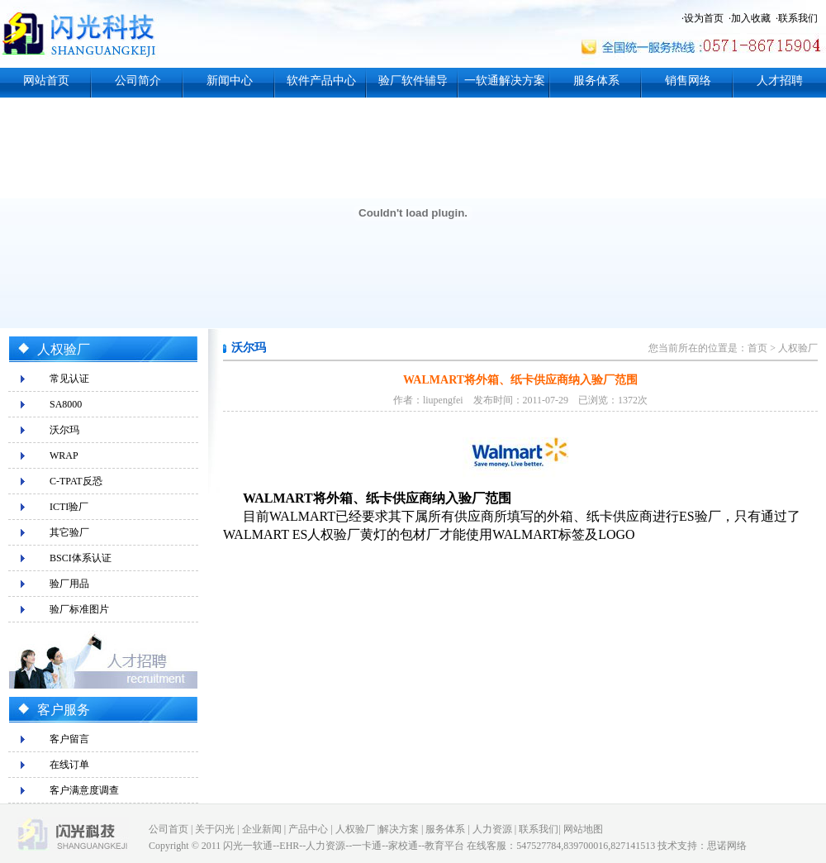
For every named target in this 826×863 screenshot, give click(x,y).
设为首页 (704, 18)
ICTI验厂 (69, 507)
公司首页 (168, 829)
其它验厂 (69, 532)
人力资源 (492, 829)
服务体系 (596, 80)
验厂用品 (69, 583)
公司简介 (138, 80)
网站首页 (46, 80)
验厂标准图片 (79, 609)
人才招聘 (780, 80)
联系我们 (798, 18)
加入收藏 (751, 18)
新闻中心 (229, 80)
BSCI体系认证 (81, 558)
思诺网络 (727, 845)
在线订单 (69, 764)
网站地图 (583, 829)
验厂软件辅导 (413, 80)
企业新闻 (262, 829)
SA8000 (66, 404)
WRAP (64, 455)
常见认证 (69, 378)
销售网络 (688, 80)
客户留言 (69, 739)
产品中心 (308, 829)
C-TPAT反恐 (76, 481)
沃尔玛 (64, 430)
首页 (757, 348)
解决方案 (399, 829)
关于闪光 (215, 829)
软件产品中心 (321, 80)
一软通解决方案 (504, 80)
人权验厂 (798, 348)
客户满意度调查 (84, 790)
